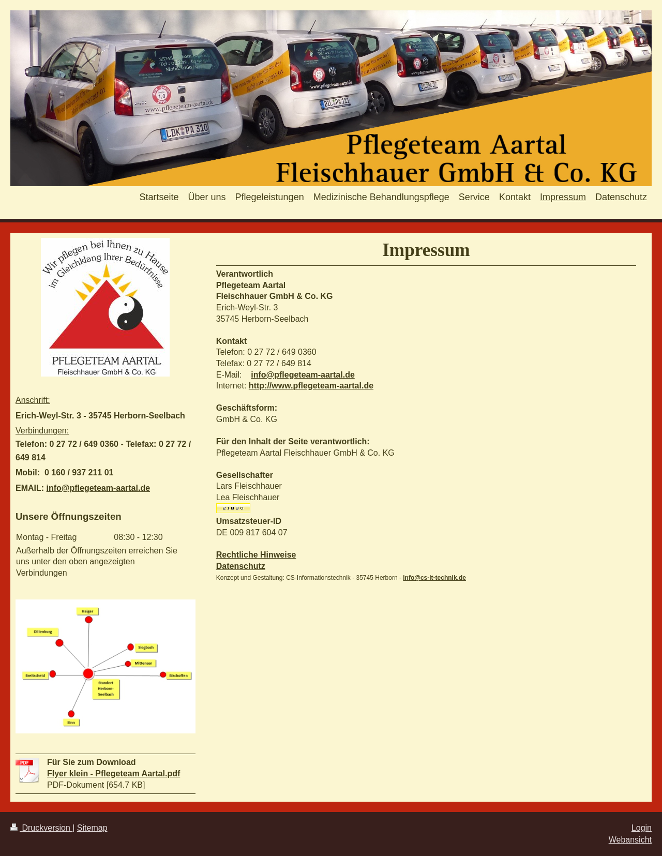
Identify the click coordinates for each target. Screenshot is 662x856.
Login (641, 827)
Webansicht (630, 839)
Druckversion (41, 827)
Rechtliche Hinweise (256, 554)
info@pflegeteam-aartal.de (303, 374)
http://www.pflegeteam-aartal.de (311, 385)
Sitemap (92, 827)
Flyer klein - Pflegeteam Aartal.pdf (113, 773)
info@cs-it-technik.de (434, 577)
